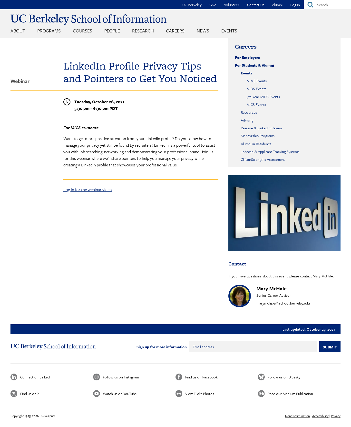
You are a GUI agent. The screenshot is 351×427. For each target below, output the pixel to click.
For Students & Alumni (254, 65)
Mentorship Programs (257, 135)
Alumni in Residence (256, 143)
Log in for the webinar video (87, 189)
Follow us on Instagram (121, 377)
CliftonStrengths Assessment (263, 159)
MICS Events (256, 104)
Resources (249, 112)
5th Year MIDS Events (263, 96)
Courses (82, 30)
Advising (247, 120)
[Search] (327, 4)
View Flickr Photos (199, 393)
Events (229, 30)
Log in (295, 4)
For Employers (247, 57)
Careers (175, 30)
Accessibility (320, 415)
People (112, 30)
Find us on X (29, 393)
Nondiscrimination (297, 415)
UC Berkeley (192, 4)
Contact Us (255, 4)
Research (143, 30)
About (17, 30)
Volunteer (231, 4)
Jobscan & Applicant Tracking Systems (270, 151)
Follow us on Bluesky (284, 377)
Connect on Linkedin (36, 377)
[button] (284, 213)
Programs (49, 30)
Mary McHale (323, 276)
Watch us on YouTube (120, 393)
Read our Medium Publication (290, 393)
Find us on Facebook (201, 377)
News (203, 30)
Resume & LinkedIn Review (262, 128)
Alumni (277, 4)
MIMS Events (257, 80)
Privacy (336, 415)
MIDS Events (256, 88)
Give (212, 4)
